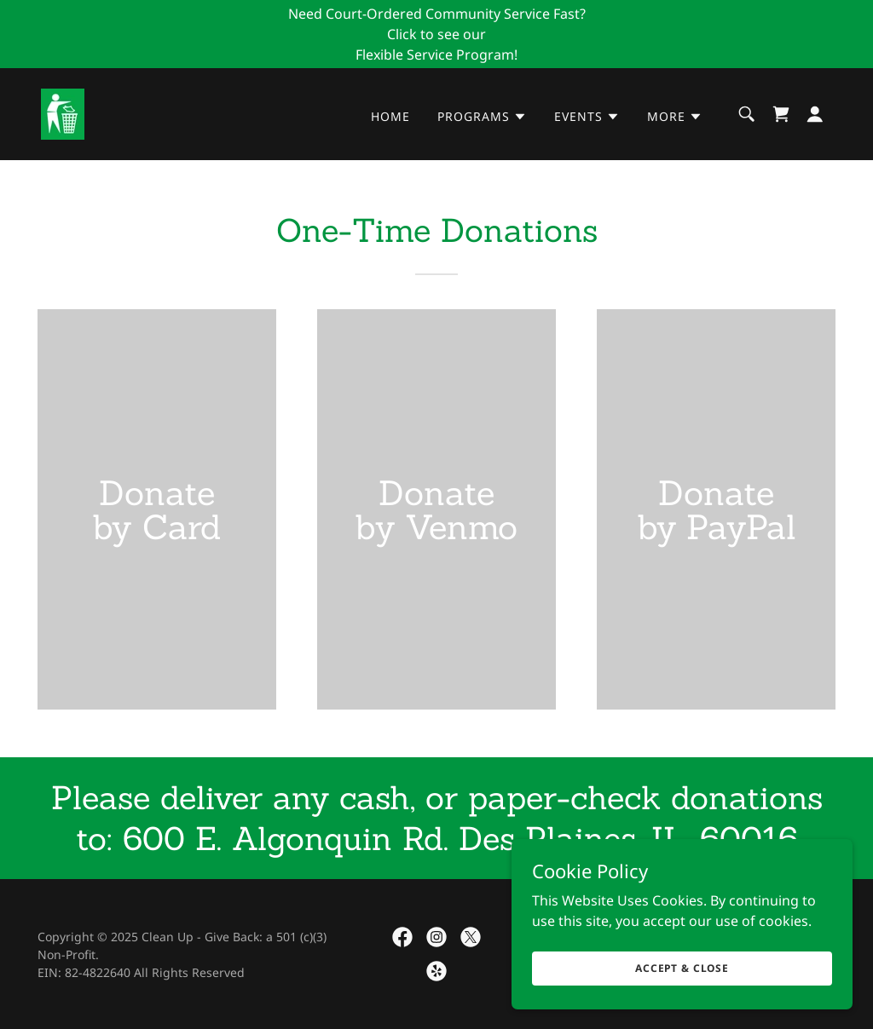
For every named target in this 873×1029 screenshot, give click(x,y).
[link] (62, 112)
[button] (482, 116)
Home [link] (390, 116)
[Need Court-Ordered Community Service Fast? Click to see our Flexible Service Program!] (436, 34)
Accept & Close (682, 968)
